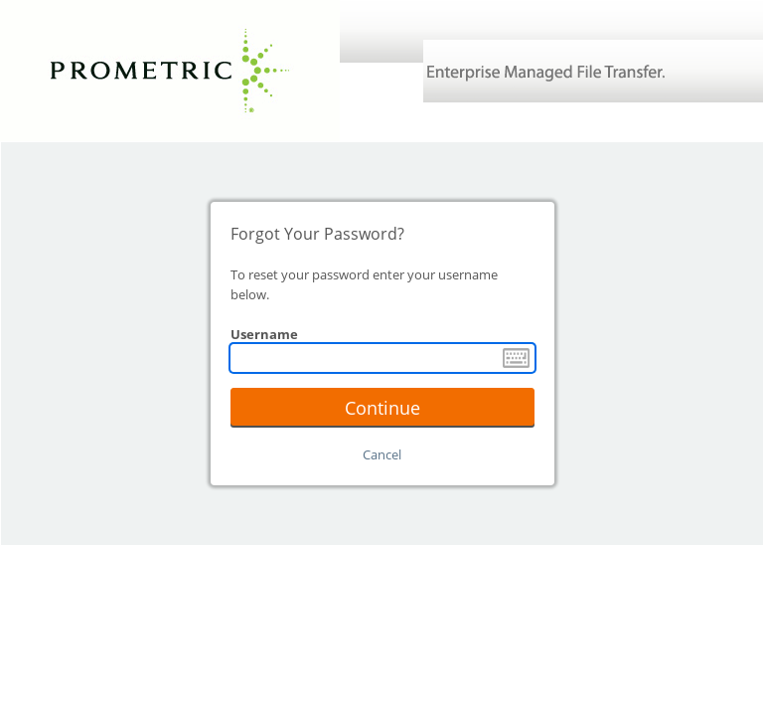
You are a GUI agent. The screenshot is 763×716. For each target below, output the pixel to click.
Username (264, 334)
